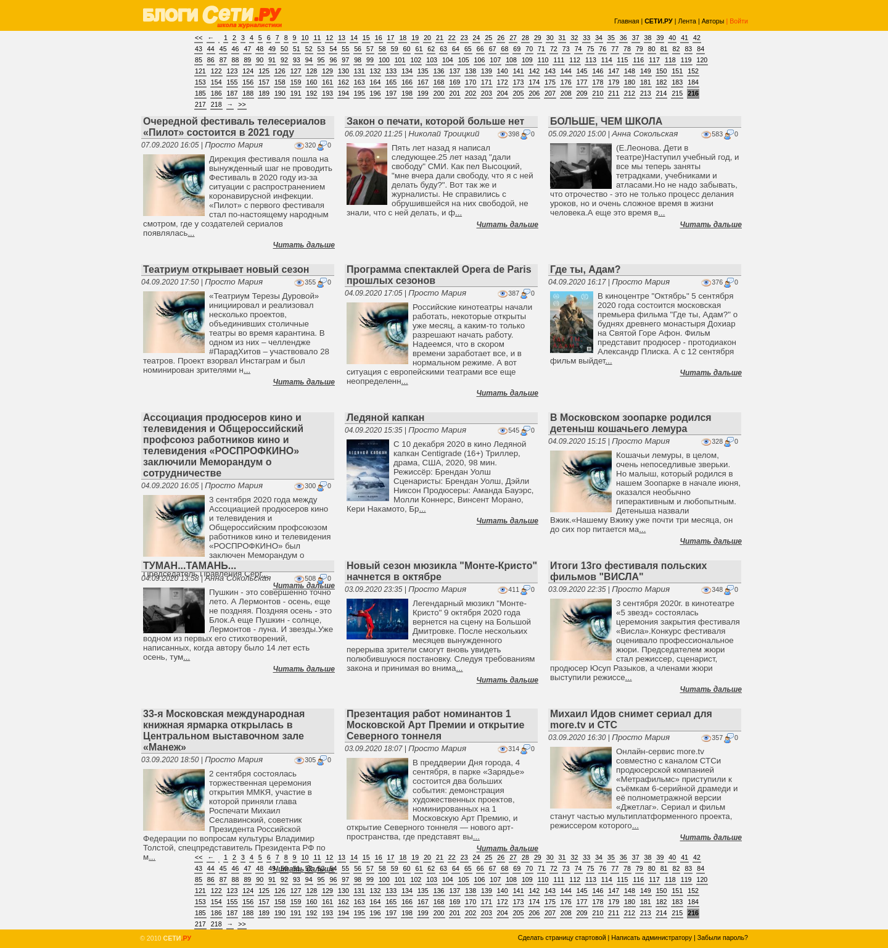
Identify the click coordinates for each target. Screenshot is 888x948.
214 (661, 93)
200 (439, 93)
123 (232, 71)
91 (272, 60)
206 (534, 93)
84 (700, 48)
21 (439, 37)
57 (370, 48)
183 (677, 82)
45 (223, 48)
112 (574, 60)
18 (402, 37)
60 (407, 48)
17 (391, 37)
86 (211, 60)
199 (423, 93)
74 (578, 48)
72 (553, 48)
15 (366, 37)
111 (558, 60)
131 (359, 71)
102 (415, 60)
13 (341, 37)
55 (345, 48)
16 (378, 37)
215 (677, 93)
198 (407, 93)
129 (327, 71)
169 (455, 82)
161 (327, 82)
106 (479, 60)
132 (375, 71)
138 (470, 71)
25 (488, 37)
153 (200, 82)
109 (527, 60)
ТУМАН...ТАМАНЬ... (189, 565)
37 (635, 37)
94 (309, 60)
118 (670, 60)
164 (375, 82)
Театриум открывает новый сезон (226, 269)
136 (439, 71)
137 (455, 71)
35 (611, 37)
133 (391, 71)
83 (688, 48)
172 (502, 82)
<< (198, 37)
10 (305, 37)
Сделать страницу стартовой (562, 937)
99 (370, 60)
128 (311, 71)
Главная (626, 21)
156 (247, 82)
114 (606, 60)
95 (321, 60)
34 (598, 37)
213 (645, 93)
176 (566, 82)
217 (200, 104)
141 (518, 71)
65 (468, 48)
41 (684, 37)
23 (464, 37)
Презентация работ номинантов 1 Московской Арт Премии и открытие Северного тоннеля (435, 725)
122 (216, 71)
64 (455, 48)
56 (357, 48)
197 (391, 93)
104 (447, 60)
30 (550, 37)
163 (359, 82)
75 (590, 48)
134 (407, 71)
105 (463, 60)
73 (566, 48)
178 (598, 82)
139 (486, 71)
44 (211, 48)
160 (311, 82)
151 (677, 71)
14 (354, 37)
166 (407, 82)
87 (223, 60)
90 (259, 60)
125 (263, 71)
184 (693, 82)
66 (480, 48)
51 (296, 48)
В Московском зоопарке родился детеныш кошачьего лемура (631, 423)
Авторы (713, 21)
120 (702, 60)
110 (543, 60)
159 (296, 82)
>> (241, 104)
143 (550, 71)
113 (590, 60)
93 (296, 60)
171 (486, 82)
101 (400, 60)
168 (439, 82)
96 (333, 60)
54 (333, 48)
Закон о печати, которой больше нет (435, 121)
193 (327, 93)
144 (566, 71)
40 (672, 37)
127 (296, 71)
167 (423, 82)
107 (495, 60)
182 (661, 82)
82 (676, 48)
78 (627, 48)
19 (415, 37)
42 (697, 37)
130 (343, 71)
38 (648, 37)
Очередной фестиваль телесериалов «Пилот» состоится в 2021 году (234, 127)
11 (317, 37)
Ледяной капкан (385, 417)
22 (452, 37)
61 (418, 48)
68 (504, 48)
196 (375, 93)
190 (280, 93)
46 (235, 48)
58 (382, 48)
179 (613, 82)
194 (343, 93)
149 (645, 71)
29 (537, 37)
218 (216, 104)
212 (629, 93)
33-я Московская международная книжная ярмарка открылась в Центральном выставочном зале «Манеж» (224, 730)
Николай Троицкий (443, 133)
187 (232, 93)
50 (284, 48)
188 (247, 93)
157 (263, 82)
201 (455, 93)
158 (280, 82)
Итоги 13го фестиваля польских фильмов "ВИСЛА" (628, 571)
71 (541, 48)
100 (384, 60)
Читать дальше (304, 245)
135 (423, 71)
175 (550, 82)
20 (427, 37)
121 (200, 71)
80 (652, 48)
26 (500, 37)
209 (582, 93)
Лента (687, 21)
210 (598, 93)
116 (638, 60)
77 (615, 48)
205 (518, 93)
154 (216, 82)
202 (470, 93)
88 (235, 60)
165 (391, 82)
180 (629, 82)
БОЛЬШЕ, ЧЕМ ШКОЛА (606, 121)
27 (513, 37)
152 (693, 71)
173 (518, 82)
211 (613, 93)
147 (613, 71)
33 (586, 37)
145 (582, 71)
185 (200, 93)
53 (321, 48)
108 (511, 60)
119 (686, 60)
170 (470, 82)
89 (247, 60)
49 (272, 48)
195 (359, 93)
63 (443, 48)
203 (486, 93)
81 (664, 48)
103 (431, 60)
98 (357, 60)
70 (529, 48)
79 (639, 48)
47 (247, 48)
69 (516, 48)
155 (232, 82)
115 (622, 60)
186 (216, 93)
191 (296, 93)
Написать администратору (651, 937)
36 (623, 37)
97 (345, 60)
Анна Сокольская (645, 133)
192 (311, 93)
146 (598, 71)
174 (534, 82)
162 (343, 82)
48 (259, 48)
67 (492, 48)
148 (629, 71)
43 (198, 48)
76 (602, 48)
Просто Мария (234, 144)
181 (645, 82)
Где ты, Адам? (585, 269)
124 (247, 71)
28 (525, 37)
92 (284, 60)
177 (582, 82)
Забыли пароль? (722, 937)
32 (574, 37)
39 (660, 37)
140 (502, 71)
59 (394, 48)
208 (566, 93)
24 (476, 37)
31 (562, 37)
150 (661, 71)
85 (198, 60)
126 (280, 71)
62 (431, 48)
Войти (739, 21)
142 (534, 71)
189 (263, 93)
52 (309, 48)
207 (550, 93)
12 (329, 37)
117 (654, 60)
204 (502, 93)
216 (693, 93)
